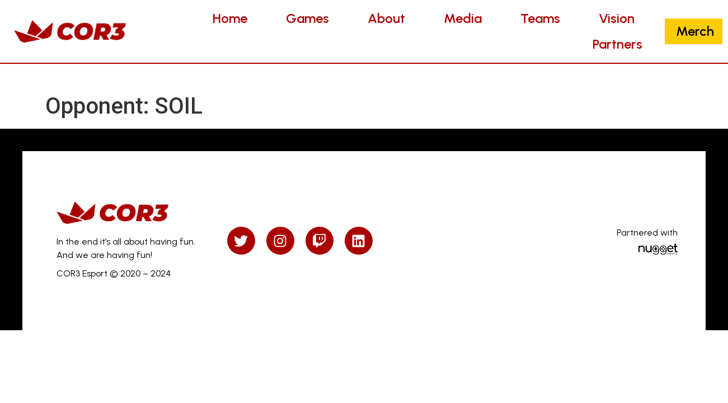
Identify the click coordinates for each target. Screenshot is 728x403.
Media (463, 18)
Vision (617, 18)
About (386, 18)
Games (307, 18)
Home (230, 18)
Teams (540, 18)
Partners (617, 44)
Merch (695, 31)
